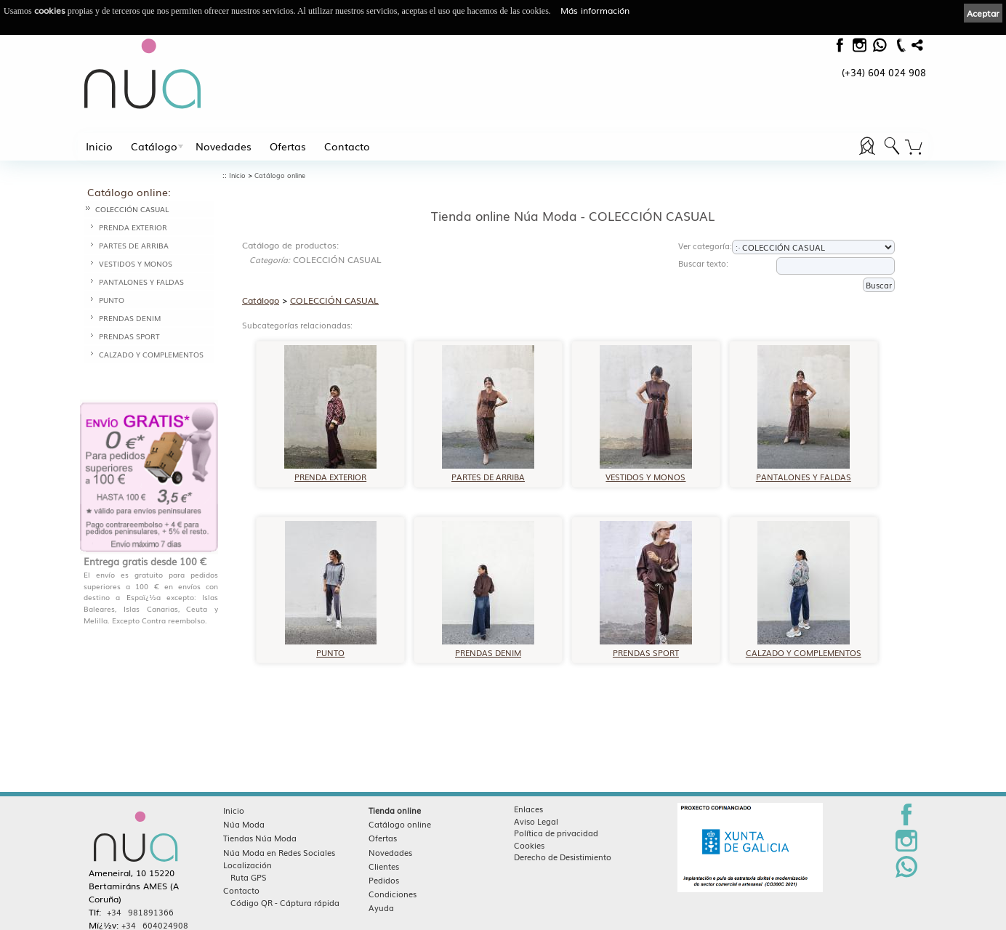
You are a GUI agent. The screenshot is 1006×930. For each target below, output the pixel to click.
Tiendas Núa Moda (260, 838)
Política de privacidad (556, 832)
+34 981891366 (140, 912)
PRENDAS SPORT (129, 336)
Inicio (99, 146)
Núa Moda (244, 824)
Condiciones (393, 893)
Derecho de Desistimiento (562, 856)
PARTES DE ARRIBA (134, 245)
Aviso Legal (536, 821)
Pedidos (384, 880)
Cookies (529, 845)
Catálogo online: (129, 192)
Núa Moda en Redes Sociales (279, 852)
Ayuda (381, 907)
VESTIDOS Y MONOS (135, 263)
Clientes (384, 866)
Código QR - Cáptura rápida (284, 902)
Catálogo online (279, 175)
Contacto (347, 146)
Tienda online (395, 810)
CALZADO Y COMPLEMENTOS (151, 354)
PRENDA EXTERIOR (133, 227)
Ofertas (288, 146)
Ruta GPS (248, 877)
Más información (594, 10)
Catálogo (154, 146)
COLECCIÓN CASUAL (132, 208)
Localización (247, 864)
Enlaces (528, 808)
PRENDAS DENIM (130, 317)
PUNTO (111, 299)
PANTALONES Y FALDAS (141, 281)
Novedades (224, 146)
